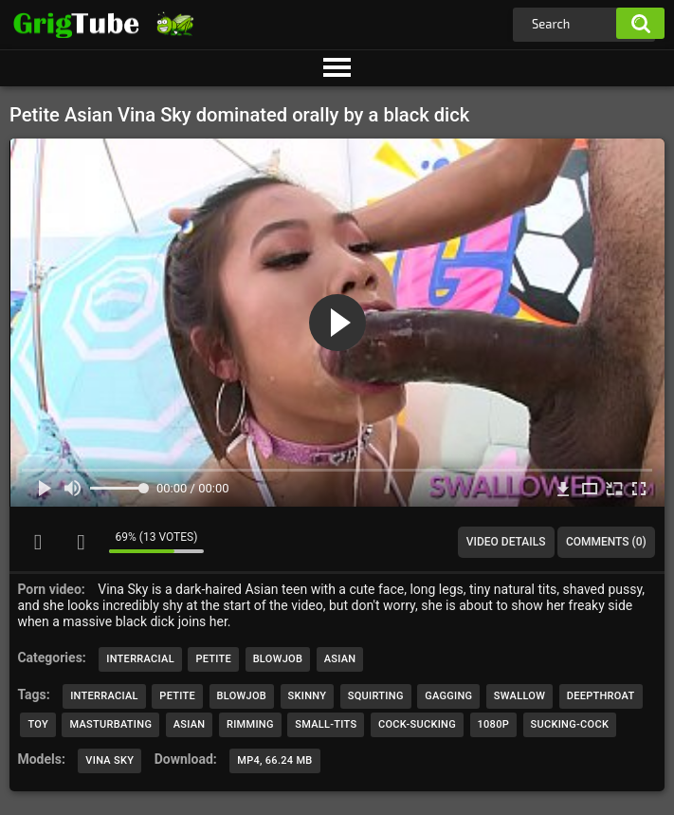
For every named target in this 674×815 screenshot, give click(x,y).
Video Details (506, 541)
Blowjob (278, 659)
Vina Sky (109, 760)
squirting (376, 696)
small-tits (325, 724)
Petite (213, 659)
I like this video (38, 542)
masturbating (110, 724)
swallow (519, 696)
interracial (104, 696)
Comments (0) (606, 541)
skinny (307, 696)
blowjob (242, 696)
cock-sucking (417, 724)
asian (189, 724)
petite (177, 696)
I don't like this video (81, 542)
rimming (250, 724)
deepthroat (601, 696)
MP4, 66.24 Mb (274, 760)
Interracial (140, 659)
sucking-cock (570, 724)
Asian (340, 659)
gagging (448, 696)
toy (37, 724)
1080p (494, 724)
